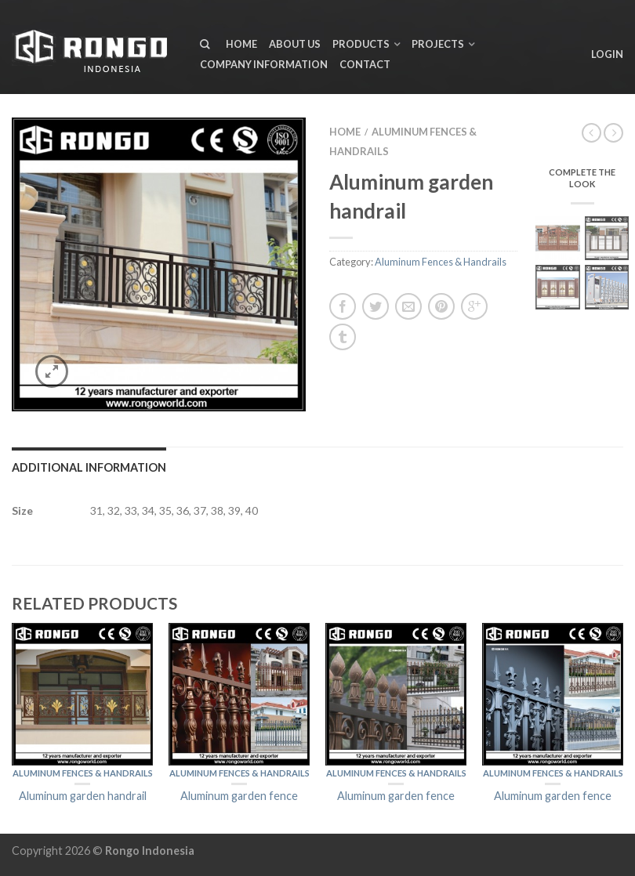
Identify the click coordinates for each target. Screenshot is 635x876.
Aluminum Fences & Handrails (440, 261)
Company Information (264, 64)
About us (295, 44)
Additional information (89, 467)
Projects (438, 44)
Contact (364, 64)
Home (241, 44)
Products (361, 44)
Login (607, 54)
